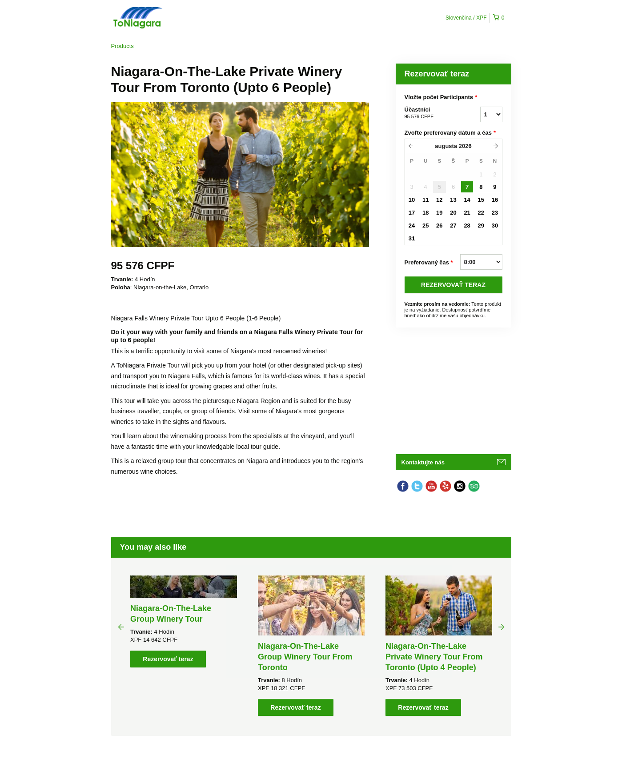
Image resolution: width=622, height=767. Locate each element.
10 (412, 199)
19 (439, 212)
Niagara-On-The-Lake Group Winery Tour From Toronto (305, 657)
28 (467, 225)
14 (467, 199)
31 (412, 238)
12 (439, 199)
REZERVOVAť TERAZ (453, 284)
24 (412, 225)
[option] (184, 621)
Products (122, 46)
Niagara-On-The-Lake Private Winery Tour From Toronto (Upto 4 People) (434, 657)
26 (439, 225)
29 (481, 225)
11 (425, 199)
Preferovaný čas (429, 263)
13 (453, 199)
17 (412, 212)
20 (453, 212)
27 (453, 225)
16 (495, 199)
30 (495, 225)
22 (481, 212)
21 (467, 212)
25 (425, 225)
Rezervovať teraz (168, 659)
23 (495, 212)
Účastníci (431, 113)
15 (481, 199)
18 (425, 212)
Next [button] (501, 626)
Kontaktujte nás (423, 462)
